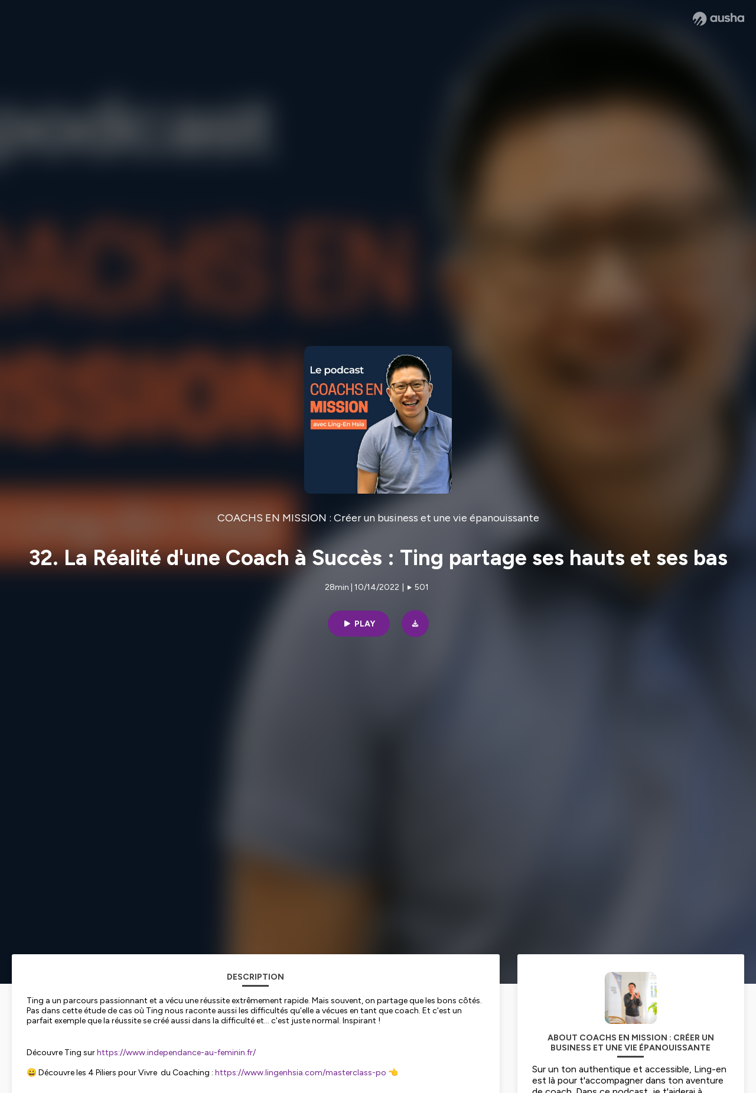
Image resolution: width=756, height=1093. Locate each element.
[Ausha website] (718, 19)
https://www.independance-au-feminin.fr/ (176, 1053)
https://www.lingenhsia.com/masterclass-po (300, 1073)
